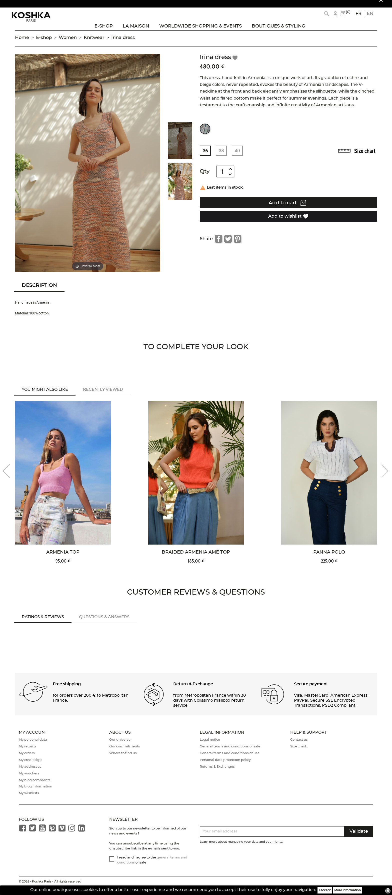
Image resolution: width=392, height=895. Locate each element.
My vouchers (29, 780)
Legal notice (210, 746)
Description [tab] (39, 290)
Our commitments (124, 753)
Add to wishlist (288, 221)
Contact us (299, 746)
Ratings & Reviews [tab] (43, 624)
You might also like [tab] (45, 395)
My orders (27, 760)
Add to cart (287, 208)
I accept (325, 890)
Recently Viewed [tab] (103, 395)
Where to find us (123, 760)
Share (218, 244)
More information (347, 890)
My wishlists (29, 800)
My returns (27, 753)
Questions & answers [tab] (104, 624)
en (370, 14)
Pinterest (237, 244)
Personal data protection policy (225, 766)
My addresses (30, 773)
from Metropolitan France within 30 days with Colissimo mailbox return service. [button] (209, 707)
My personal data (33, 746)
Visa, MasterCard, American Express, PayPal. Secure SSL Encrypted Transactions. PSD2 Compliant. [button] (331, 707)
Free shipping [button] (67, 691)
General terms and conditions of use (230, 760)
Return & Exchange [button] (193, 691)
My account (33, 739)
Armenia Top (63, 559)
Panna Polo (329, 559)
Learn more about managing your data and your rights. (241, 848)
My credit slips (30, 766)
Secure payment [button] (311, 691)
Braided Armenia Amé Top (196, 559)
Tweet (228, 244)
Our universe (119, 746)
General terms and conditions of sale (230, 753)
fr (359, 14)
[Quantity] (222, 176)
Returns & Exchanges (217, 773)
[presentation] (10, 478)
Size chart (365, 156)
